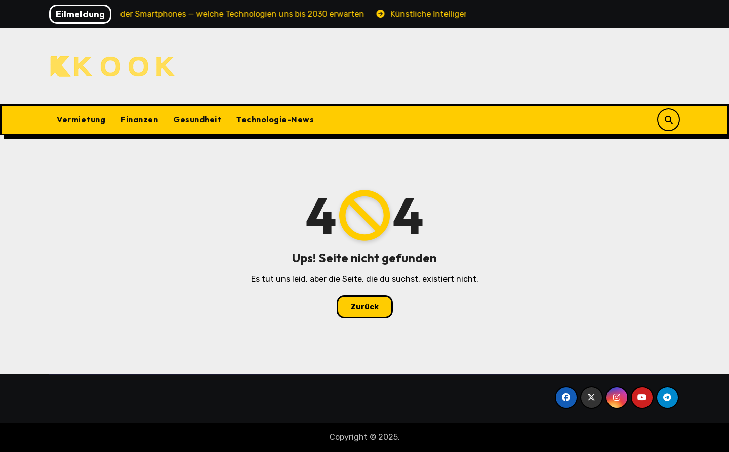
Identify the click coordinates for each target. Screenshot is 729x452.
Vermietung (81, 119)
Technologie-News (275, 119)
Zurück (365, 306)
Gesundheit (197, 119)
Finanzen (139, 119)
